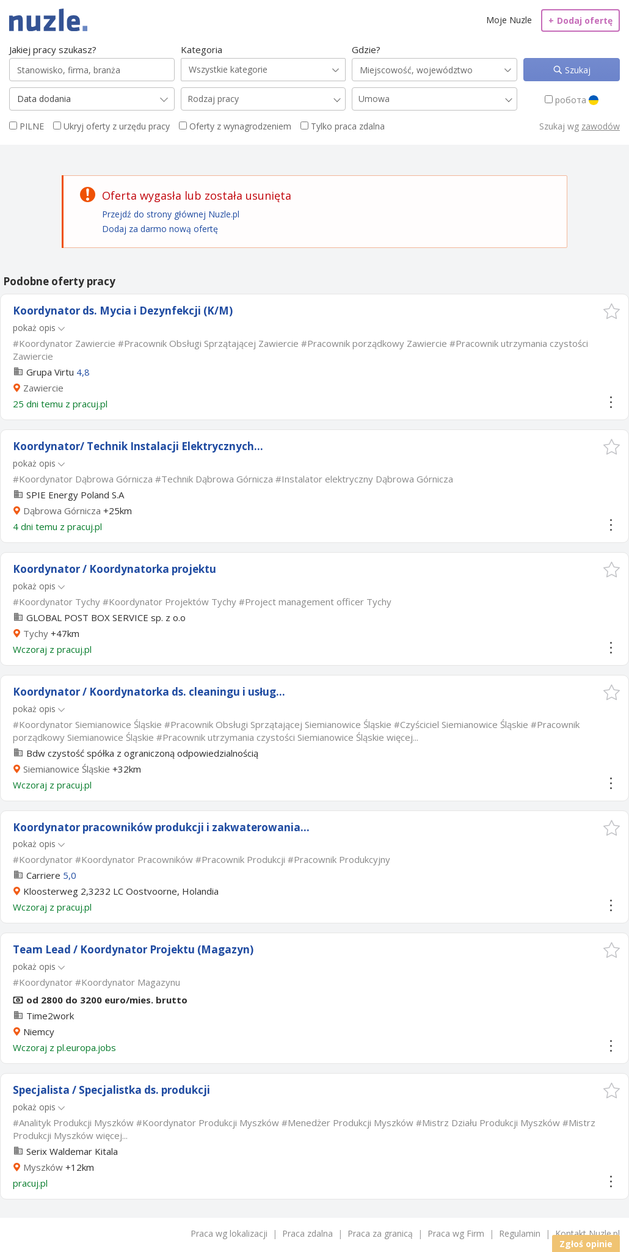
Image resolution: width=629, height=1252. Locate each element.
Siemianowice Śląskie (66, 769)
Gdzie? (366, 49)
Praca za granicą (380, 1233)
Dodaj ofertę (580, 20)
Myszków (43, 1167)
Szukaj (576, 70)
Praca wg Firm (455, 1233)
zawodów (600, 126)
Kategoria (201, 49)
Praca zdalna (307, 1233)
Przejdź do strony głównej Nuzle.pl (170, 214)
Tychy (35, 633)
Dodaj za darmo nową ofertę (160, 229)
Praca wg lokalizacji (229, 1233)
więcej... (402, 737)
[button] (611, 311)
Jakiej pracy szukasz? (52, 49)
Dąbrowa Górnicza (62, 510)
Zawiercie (43, 388)
